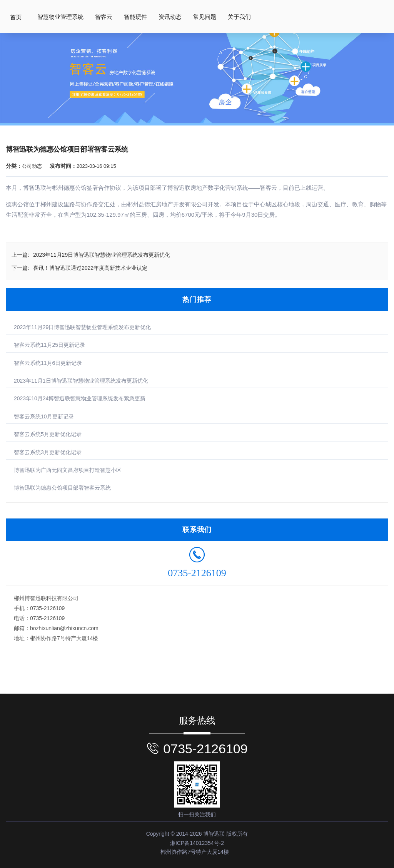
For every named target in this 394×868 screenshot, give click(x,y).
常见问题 (204, 17)
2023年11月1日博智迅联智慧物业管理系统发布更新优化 (81, 381)
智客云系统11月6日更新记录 (48, 363)
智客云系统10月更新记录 (44, 416)
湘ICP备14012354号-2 (197, 843)
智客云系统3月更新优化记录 (48, 452)
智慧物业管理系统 (60, 17)
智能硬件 (135, 17)
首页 (16, 17)
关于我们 (239, 17)
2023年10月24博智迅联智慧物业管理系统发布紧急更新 (79, 398)
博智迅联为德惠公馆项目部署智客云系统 (62, 488)
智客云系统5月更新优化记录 (48, 434)
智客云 (103, 17)
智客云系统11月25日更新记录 (49, 345)
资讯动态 (170, 17)
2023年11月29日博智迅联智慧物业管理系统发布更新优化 (82, 327)
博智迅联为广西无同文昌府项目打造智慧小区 (68, 470)
